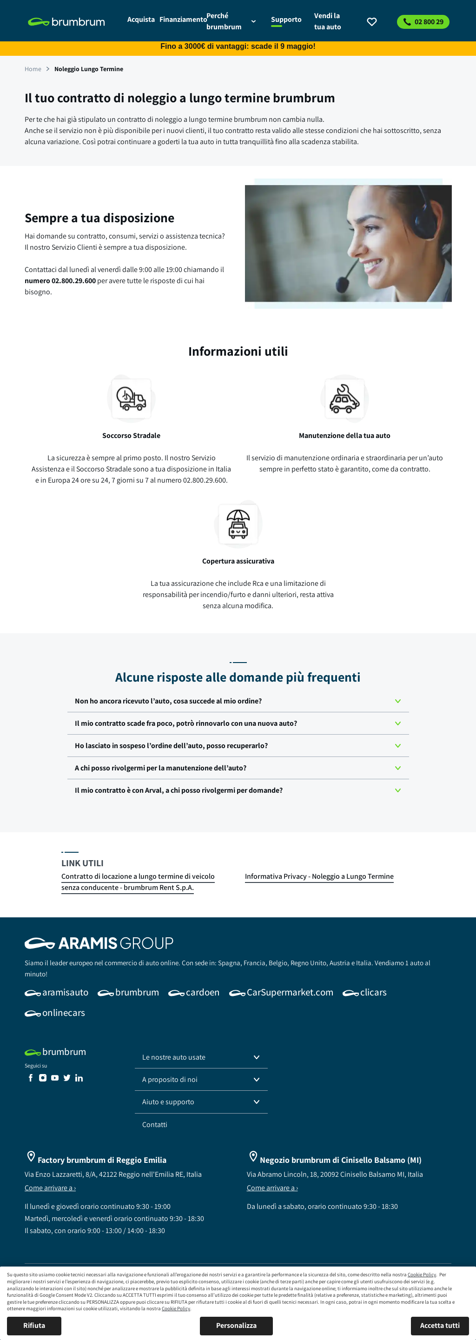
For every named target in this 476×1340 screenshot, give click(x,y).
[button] (238, 701)
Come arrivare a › (50, 1188)
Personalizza (236, 1325)
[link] (72, 22)
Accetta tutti (440, 1325)
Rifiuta (34, 1325)
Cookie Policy (422, 1274)
